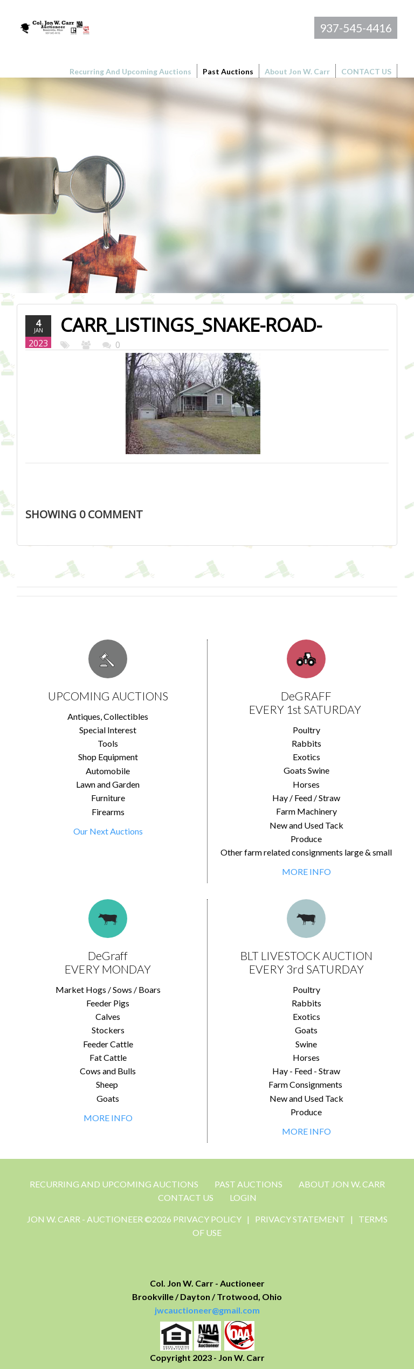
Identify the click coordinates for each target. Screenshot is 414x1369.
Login (243, 1197)
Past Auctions (248, 1184)
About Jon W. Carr (342, 1184)
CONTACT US (185, 1197)
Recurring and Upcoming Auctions (114, 1184)
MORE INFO (306, 871)
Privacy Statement (300, 1219)
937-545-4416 (356, 27)
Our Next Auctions (108, 831)
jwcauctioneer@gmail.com (207, 1310)
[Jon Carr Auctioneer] (55, 26)
